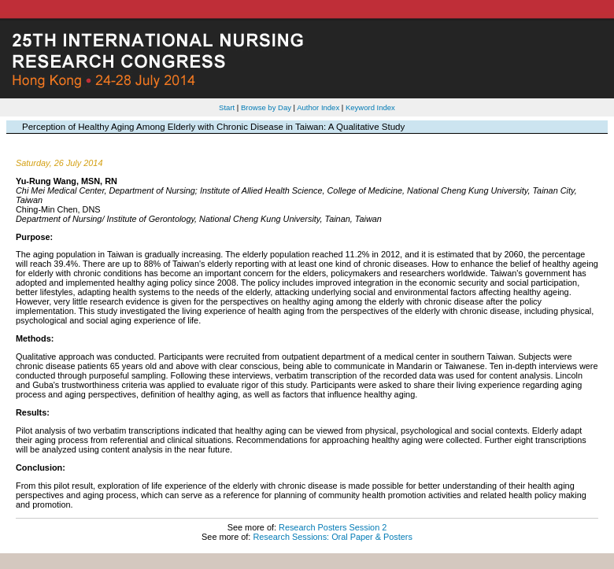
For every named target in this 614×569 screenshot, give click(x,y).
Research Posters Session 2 (333, 527)
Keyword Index (370, 107)
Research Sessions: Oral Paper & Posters (332, 536)
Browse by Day (266, 107)
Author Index (318, 107)
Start (227, 107)
